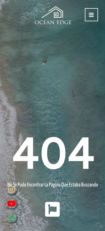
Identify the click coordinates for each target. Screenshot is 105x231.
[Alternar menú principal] (91, 14)
